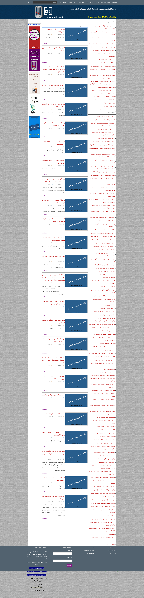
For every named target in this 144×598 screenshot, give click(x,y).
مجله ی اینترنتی (113, 553)
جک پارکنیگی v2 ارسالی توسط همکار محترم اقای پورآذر (102, 353)
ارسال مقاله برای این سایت (34, 24)
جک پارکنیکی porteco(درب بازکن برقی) (106, 433)
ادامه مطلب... (45, 43)
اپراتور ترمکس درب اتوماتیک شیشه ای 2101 (105, 459)
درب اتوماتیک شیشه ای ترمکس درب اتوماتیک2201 (103, 50)
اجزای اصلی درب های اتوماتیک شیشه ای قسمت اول (103, 239)
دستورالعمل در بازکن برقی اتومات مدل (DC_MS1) (103, 246)
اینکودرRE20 (112, 534)
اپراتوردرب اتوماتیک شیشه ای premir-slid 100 (104, 311)
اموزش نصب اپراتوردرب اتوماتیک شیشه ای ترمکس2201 (102, 324)
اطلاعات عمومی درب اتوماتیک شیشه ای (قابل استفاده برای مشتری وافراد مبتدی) (53, 360)
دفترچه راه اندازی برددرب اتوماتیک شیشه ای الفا (104, 141)
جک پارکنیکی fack (111, 515)
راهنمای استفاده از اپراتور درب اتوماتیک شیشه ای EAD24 (102, 519)
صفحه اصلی (114, 2)
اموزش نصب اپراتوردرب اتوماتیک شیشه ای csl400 (103, 327)
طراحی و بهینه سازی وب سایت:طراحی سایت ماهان (106, 571)
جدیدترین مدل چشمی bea (109, 106)
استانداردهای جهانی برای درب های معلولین (105, 360)
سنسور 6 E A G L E (110, 544)
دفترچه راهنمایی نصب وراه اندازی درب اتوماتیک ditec (103, 66)
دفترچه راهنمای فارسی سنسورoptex (106, 138)
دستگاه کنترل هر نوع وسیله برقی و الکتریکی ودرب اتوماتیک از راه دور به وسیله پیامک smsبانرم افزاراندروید (53, 277)
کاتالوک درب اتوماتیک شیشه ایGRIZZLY (105, 356)
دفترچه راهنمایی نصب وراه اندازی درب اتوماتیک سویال (102, 178)
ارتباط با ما (63, 2)
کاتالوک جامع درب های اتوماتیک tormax (106, 426)
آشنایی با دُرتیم (89, 2)
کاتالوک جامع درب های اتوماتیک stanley (106, 429)
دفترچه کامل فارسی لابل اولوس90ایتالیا (105, 116)
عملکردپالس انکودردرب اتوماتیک (107, 315)
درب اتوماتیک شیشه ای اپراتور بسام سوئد (105, 220)
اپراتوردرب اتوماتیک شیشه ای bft (107, 436)
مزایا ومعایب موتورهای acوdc (108, 496)
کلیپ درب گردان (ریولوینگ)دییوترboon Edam (104, 334)
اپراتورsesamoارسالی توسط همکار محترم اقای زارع (103, 477)
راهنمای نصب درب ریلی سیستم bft (107, 59)
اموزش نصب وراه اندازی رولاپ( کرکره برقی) (104, 264)
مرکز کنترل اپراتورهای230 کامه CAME (106, 271)
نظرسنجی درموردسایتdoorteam (107, 343)
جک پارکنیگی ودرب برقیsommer (107, 308)
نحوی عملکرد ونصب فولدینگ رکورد (107, 109)
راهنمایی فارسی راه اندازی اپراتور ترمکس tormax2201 (102, 171)
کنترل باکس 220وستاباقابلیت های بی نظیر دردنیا (104, 119)
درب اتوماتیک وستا (112, 550)
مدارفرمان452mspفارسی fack (108, 331)
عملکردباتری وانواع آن (110, 305)
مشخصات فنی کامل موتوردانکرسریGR (105, 417)
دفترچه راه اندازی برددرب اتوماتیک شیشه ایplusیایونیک (102, 145)
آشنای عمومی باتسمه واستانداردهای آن (106, 87)
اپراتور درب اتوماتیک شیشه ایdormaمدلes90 (104, 486)
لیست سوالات (98, 2)
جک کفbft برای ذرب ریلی (109, 369)
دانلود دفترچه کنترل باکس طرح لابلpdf (106, 129)
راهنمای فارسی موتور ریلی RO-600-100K (105, 268)
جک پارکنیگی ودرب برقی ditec (108, 62)
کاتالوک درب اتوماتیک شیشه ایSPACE (106, 350)
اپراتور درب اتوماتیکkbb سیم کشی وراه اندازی (104, 96)
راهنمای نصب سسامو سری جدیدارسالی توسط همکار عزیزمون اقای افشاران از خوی (53, 69)
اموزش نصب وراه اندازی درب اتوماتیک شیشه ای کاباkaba (102, 43)
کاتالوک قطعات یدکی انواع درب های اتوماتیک (104, 452)
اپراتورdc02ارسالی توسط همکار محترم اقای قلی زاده (103, 503)
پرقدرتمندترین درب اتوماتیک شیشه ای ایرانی (105, 243)
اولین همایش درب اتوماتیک (109, 103)
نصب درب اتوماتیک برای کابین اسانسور (106, 443)
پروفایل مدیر (80, 2)
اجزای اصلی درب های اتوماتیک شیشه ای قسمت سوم (103, 233)
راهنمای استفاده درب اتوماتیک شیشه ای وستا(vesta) (103, 47)
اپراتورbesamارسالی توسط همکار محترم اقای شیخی (103, 99)
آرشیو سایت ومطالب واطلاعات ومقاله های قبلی (104, 439)
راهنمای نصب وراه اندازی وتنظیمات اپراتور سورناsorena (102, 217)
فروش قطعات (71, 2)
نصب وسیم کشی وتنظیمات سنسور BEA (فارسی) (103, 390)
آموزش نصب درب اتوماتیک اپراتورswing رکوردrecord (103, 295)
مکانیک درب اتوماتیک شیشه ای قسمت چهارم (104, 229)
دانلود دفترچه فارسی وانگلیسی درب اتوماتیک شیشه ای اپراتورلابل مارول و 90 (53, 453)
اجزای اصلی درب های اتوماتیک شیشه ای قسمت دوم (103, 236)
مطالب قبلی (107, 2)
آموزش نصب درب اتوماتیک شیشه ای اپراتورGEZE (103, 346)
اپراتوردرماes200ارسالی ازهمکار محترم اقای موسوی (103, 506)
